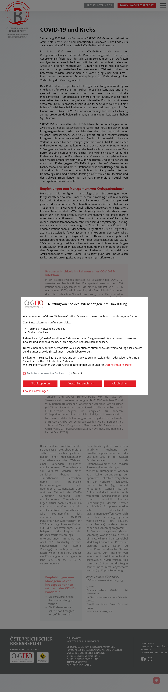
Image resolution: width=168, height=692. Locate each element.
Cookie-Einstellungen (35, 391)
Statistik (77, 373)
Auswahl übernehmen (81, 383)
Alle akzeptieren (40, 383)
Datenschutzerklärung (118, 364)
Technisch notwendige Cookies (45, 373)
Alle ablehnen (120, 383)
